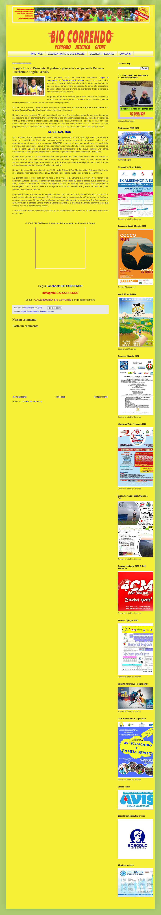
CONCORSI (125, 54)
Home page (60, 397)
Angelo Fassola (26, 311)
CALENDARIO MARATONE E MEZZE (66, 54)
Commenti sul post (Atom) (31, 401)
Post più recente (20, 397)
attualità (36, 311)
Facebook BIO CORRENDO (65, 286)
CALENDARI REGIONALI (102, 54)
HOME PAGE (36, 54)
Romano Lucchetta (47, 311)
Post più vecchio (101, 397)
